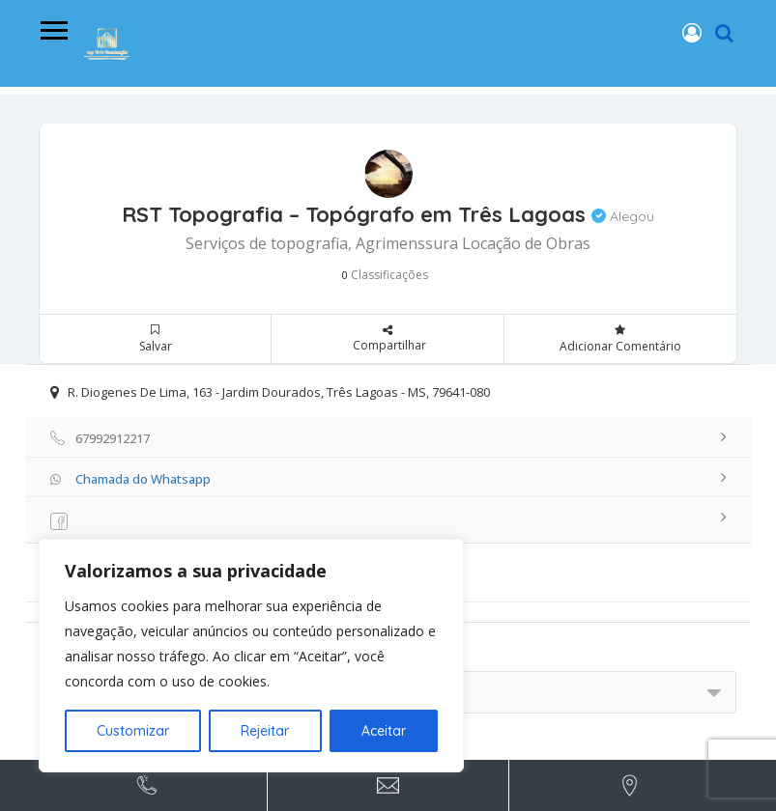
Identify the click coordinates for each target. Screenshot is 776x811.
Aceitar (383, 731)
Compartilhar (387, 335)
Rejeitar (265, 731)
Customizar (133, 731)
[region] (251, 655)
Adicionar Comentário (620, 339)
